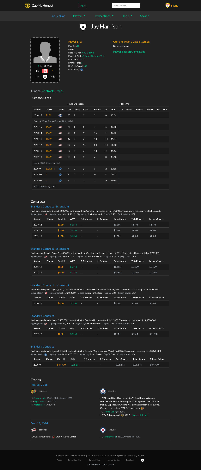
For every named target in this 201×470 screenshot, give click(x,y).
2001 (81, 59)
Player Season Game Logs (129, 51)
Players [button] (78, 15)
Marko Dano (109, 411)
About (59, 460)
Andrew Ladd (40, 398)
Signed (49, 163)
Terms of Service (113, 460)
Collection (58, 15)
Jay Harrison (40, 401)
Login (82, 5)
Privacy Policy (94, 460)
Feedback (130, 460)
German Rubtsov (139, 415)
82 (85, 66)
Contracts (48, 90)
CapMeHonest (42, 5)
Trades (59, 90)
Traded (51, 121)
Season (144, 15)
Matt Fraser (39, 404)
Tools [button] (126, 15)
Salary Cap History (75, 460)
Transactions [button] (102, 15)
